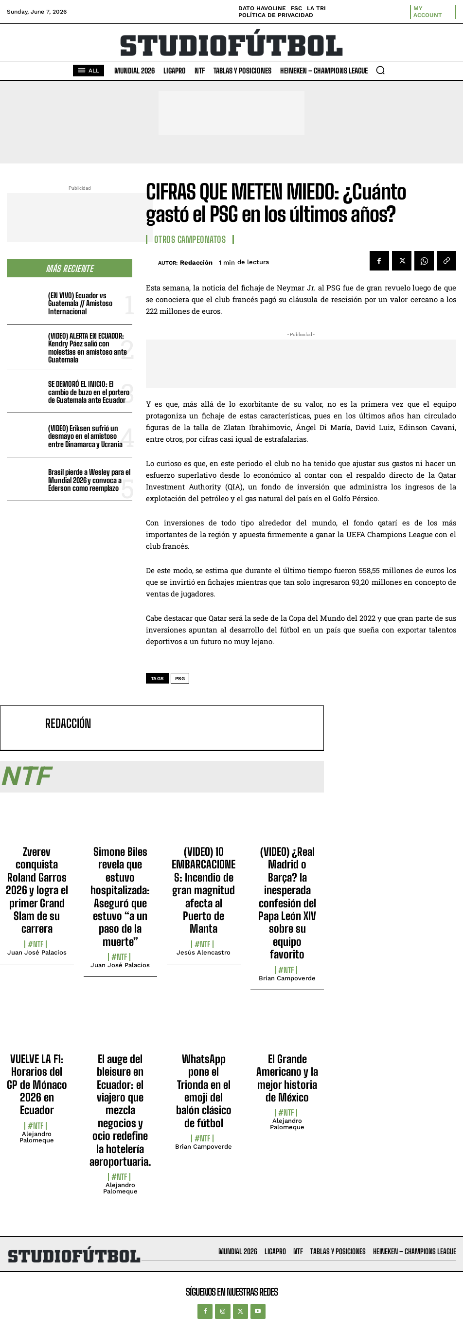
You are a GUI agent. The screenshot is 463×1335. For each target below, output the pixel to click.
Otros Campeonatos (190, 239)
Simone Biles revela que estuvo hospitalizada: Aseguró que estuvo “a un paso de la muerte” (120, 896)
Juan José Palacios (37, 952)
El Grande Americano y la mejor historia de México (287, 1078)
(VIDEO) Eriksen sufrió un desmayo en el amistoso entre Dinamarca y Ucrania (85, 436)
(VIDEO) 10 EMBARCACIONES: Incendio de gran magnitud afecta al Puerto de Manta (203, 890)
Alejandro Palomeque (36, 1137)
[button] (380, 70)
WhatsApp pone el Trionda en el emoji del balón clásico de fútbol (204, 1091)
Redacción (196, 262)
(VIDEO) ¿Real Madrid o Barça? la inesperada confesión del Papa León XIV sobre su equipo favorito (287, 903)
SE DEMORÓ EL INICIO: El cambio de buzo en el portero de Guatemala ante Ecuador (88, 391)
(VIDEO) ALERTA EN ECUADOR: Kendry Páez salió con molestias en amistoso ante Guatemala (87, 347)
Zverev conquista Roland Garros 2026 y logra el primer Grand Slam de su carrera (37, 890)
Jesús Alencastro (204, 952)
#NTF (35, 944)
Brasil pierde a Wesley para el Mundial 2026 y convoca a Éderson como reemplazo (89, 480)
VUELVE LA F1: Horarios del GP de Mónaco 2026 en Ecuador (37, 1084)
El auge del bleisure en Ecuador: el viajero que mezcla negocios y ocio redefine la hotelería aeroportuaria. (120, 1110)
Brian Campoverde (287, 978)
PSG (180, 678)
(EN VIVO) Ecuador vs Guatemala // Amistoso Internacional (80, 303)
